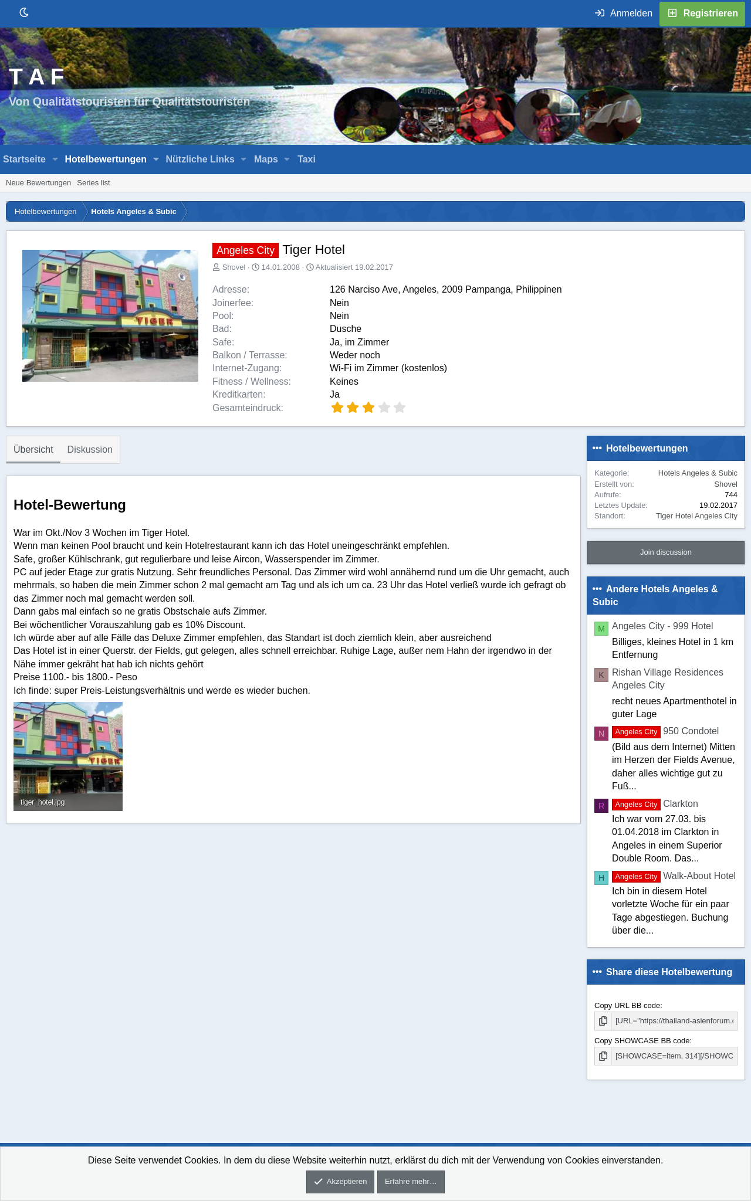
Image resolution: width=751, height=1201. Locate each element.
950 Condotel (665, 731)
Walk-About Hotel (674, 876)
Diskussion (90, 449)
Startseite (24, 159)
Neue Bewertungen (38, 182)
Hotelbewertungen (106, 159)
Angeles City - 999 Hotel (662, 626)
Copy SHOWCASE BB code (642, 1040)
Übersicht (33, 449)
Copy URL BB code (627, 1005)
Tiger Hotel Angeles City (697, 515)
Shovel (234, 267)
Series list (93, 182)
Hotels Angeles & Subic (698, 473)
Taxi (306, 159)
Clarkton (655, 804)
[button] (55, 159)
